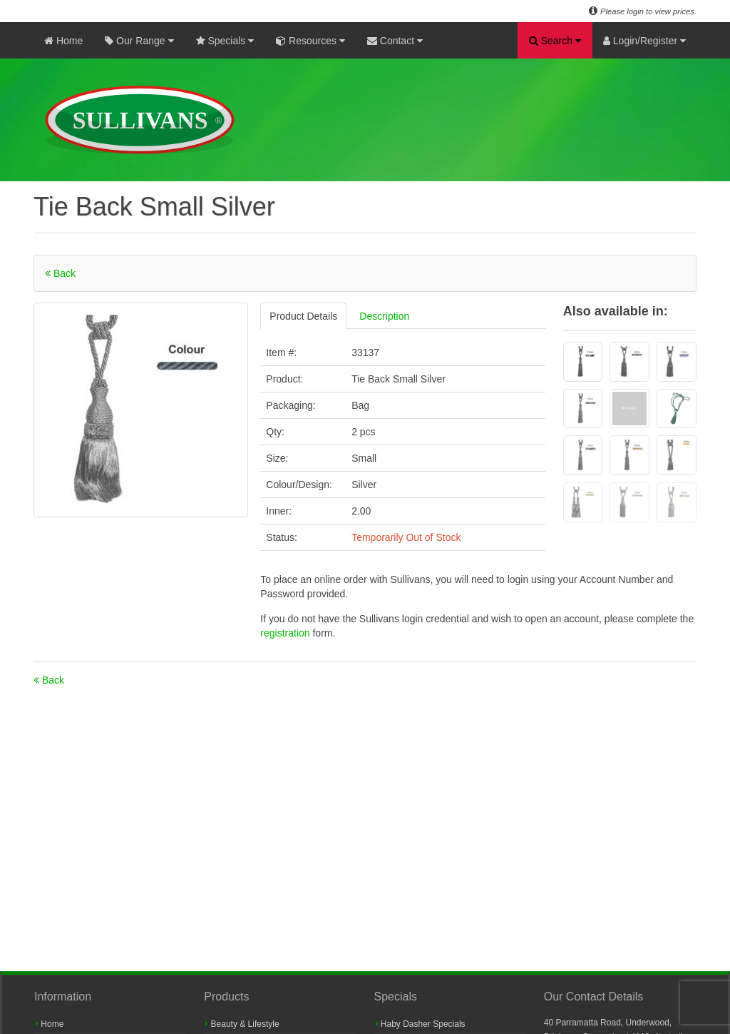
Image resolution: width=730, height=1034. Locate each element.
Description (384, 316)
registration (286, 633)
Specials (225, 40)
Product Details (303, 316)
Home (63, 40)
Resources (310, 40)
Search (555, 40)
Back (60, 273)
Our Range (139, 40)
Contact (395, 40)
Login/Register (644, 40)
